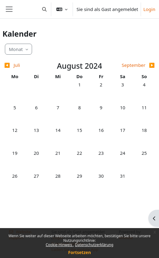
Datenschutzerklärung (94, 244)
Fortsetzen (79, 252)
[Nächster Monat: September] (136, 65)
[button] (44, 9)
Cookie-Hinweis (59, 244)
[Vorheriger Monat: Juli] (23, 65)
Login (149, 9)
